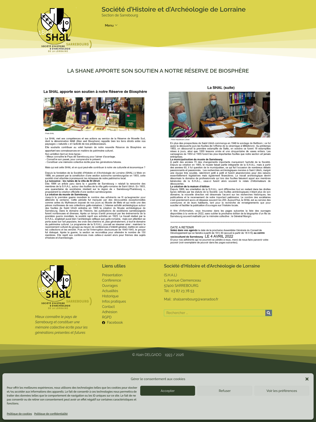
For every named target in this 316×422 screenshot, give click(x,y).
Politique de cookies (19, 413)
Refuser (225, 391)
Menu (111, 25)
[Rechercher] (268, 313)
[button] (307, 379)
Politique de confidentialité (51, 413)
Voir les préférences (281, 391)
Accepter (168, 391)
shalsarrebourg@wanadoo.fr (195, 299)
